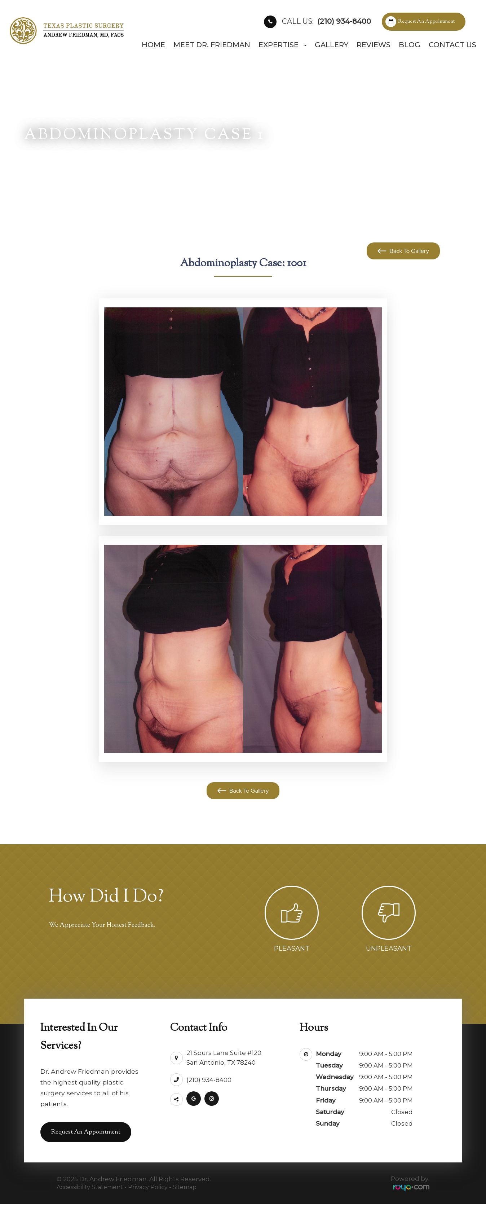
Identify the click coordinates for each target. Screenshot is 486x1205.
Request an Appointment (426, 21)
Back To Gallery (408, 251)
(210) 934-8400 (326, 21)
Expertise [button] (283, 45)
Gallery (331, 45)
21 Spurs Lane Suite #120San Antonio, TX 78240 (223, 1055)
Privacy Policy (148, 1187)
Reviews (373, 45)
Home (153, 45)
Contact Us (452, 45)
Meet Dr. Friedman (211, 45)
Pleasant (291, 948)
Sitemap (184, 1187)
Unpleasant (388, 948)
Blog (409, 45)
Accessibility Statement (90, 1187)
